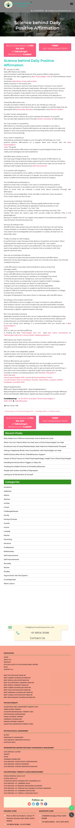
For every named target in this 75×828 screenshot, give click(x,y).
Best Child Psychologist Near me (17, 815)
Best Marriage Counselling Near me (18, 818)
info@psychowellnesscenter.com (59, 11)
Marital (6, 535)
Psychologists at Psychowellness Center (21, 790)
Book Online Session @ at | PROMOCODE (19, 50)
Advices (7, 499)
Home (6, 782)
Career (6, 507)
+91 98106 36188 (40, 758)
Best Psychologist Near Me (15, 801)
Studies (7, 571)
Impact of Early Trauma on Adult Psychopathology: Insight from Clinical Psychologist (37, 458)
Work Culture (9, 583)
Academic (8, 487)
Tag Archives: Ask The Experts (16, 575)
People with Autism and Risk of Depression (21, 470)
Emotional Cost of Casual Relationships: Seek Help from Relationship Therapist (35, 446)
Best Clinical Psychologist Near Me (18, 820)
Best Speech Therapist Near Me (16, 810)
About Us (7, 785)
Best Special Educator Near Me (16, 805)
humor (6, 527)
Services (7, 787)
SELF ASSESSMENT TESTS (55, 47)
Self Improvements (11, 559)
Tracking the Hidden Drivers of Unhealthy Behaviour (24, 466)
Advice (6, 495)
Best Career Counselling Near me (17, 813)
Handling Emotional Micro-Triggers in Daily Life (22, 462)
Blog (6, 792)
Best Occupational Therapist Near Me (19, 808)
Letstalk (7, 531)
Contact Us (37, 763)
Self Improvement (11, 555)
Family (6, 515)
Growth (7, 523)
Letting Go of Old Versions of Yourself (18, 474)
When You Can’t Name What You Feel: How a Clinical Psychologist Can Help (34, 442)
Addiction (8, 491)
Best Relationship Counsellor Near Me (19, 823)
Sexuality (7, 563)
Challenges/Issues (11, 511)
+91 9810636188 (38, 11)
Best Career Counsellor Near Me (17, 803)
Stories (6, 567)
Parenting (8, 539)
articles (7, 503)
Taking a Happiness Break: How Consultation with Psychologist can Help (32, 450)
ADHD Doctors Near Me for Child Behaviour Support (24, 454)
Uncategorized (10, 579)
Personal (7, 543)
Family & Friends (10, 519)
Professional (9, 547)
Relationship (9, 551)
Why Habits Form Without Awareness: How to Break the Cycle (28, 438)
